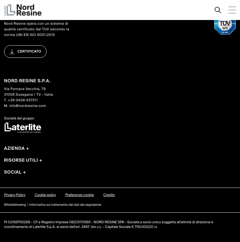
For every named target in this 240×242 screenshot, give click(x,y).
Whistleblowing (15, 205)
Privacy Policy (14, 195)
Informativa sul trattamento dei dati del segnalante (65, 205)
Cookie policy (45, 195)
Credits (109, 195)
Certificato (29, 51)
